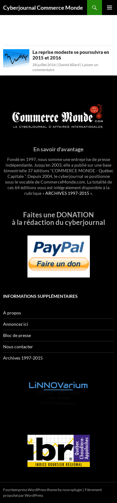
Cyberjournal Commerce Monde (43, 7)
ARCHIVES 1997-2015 (67, 193)
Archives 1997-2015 (23, 357)
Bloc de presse (17, 335)
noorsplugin (72, 489)
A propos (12, 312)
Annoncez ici (15, 324)
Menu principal (109, 7)
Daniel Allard (69, 64)
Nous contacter (18, 346)
